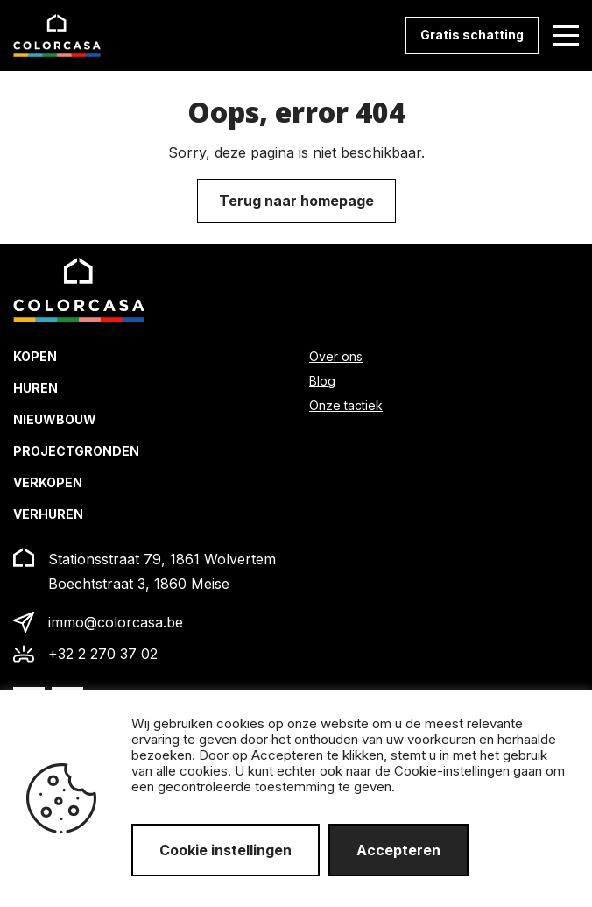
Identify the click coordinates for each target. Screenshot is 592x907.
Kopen (35, 356)
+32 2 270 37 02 (103, 654)
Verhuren (48, 514)
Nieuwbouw (54, 419)
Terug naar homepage (296, 200)
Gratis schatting (472, 34)
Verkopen (47, 482)
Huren (35, 387)
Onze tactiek (346, 405)
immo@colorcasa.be (115, 622)
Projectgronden (76, 450)
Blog (322, 380)
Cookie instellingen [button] (225, 850)
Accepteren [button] (398, 850)
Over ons (336, 356)
